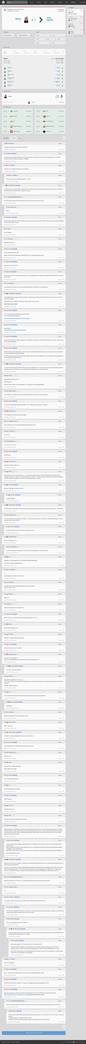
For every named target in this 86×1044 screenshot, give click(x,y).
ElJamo (10, 471)
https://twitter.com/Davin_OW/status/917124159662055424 (19, 994)
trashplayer (10, 654)
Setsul (9, 762)
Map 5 (53, 42)
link (63, 149)
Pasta (9, 634)
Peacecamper (11, 143)
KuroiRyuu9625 (11, 185)
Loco (9, 165)
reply (59, 149)
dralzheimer (10, 238)
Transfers (60, 2)
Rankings (52, 2)
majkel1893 (10, 536)
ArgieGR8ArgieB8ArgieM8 (13, 197)
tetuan (9, 228)
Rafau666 (10, 594)
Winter (9, 153)
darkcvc (9, 217)
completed (71, 7)
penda (9, 979)
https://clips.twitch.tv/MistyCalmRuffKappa (15, 330)
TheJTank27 (11, 431)
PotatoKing (10, 391)
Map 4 (37, 42)
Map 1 (37, 35)
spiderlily (12, 207)
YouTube (81, 1042)
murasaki (10, 484)
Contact (3, 1042)
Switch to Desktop (15, 1042)
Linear (19, 138)
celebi (9, 815)
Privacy (8, 1042)
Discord (75, 1042)
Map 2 (48, 39)
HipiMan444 (11, 441)
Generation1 (11, 897)
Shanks (10, 375)
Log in (82, 2)
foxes (9, 644)
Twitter (69, 1042)
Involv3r (9, 249)
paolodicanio (11, 461)
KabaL (9, 604)
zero (9, 959)
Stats (66, 2)
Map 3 (58, 39)
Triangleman (11, 421)
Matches (39, 2)
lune (9, 556)
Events (45, 2)
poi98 (9, 271)
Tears (9, 569)
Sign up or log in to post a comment (34, 1033)
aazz (9, 692)
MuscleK (10, 411)
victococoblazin (12, 732)
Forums (32, 2)
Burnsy (9, 624)
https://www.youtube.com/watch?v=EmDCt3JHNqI (17, 318)
